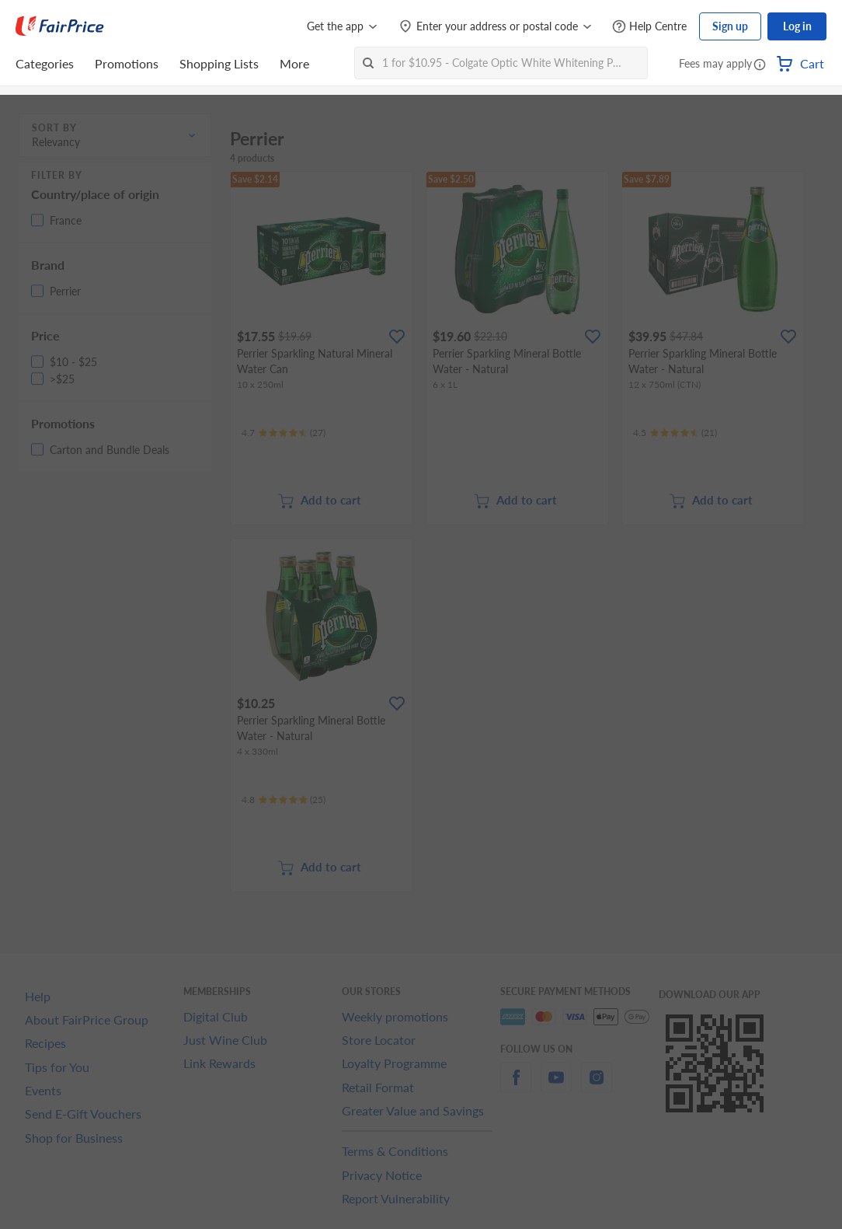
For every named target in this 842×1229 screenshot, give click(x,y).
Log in (797, 26)
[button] (759, 65)
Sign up (730, 26)
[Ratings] (283, 433)
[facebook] (515, 1086)
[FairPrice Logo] (60, 26)
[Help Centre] (649, 26)
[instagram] (596, 1086)
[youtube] (556, 1086)
